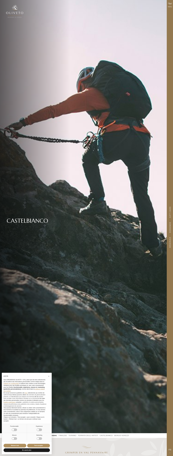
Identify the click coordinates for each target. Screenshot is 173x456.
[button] (49, 379)
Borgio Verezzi (121, 436)
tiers (26, 396)
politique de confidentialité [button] (11, 386)
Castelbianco (106, 436)
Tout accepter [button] (38, 449)
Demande (170, 228)
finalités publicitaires (9, 405)
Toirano (72, 436)
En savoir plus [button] (26, 453)
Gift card (170, 213)
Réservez (170, 243)
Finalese (63, 436)
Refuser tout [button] (15, 449)
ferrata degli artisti (88, 436)
